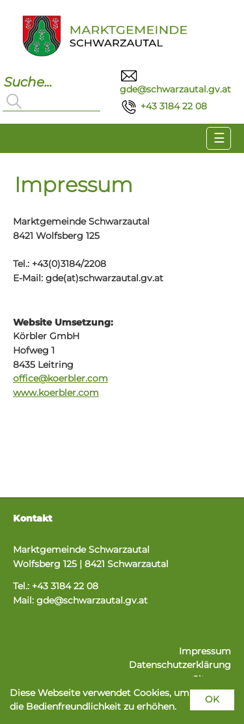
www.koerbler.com (56, 392)
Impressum (205, 651)
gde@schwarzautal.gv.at (92, 600)
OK (212, 699)
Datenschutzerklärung (180, 665)
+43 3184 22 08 (163, 106)
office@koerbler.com (60, 378)
